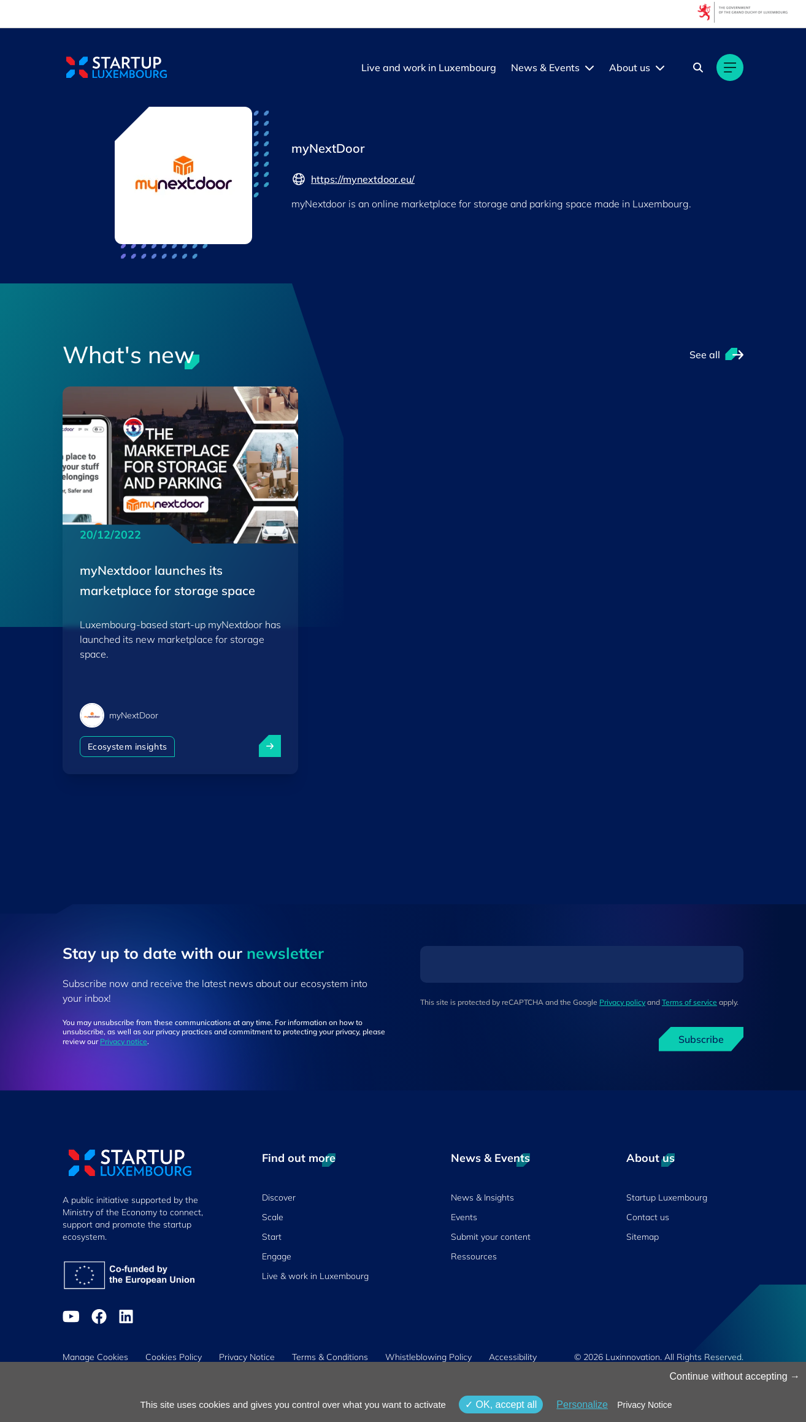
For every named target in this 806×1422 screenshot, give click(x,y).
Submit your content (491, 1236)
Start (272, 1236)
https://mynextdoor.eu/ (353, 179)
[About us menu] (660, 67)
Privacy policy (622, 1002)
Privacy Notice (247, 1356)
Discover (279, 1197)
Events (464, 1217)
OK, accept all (501, 1404)
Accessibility (513, 1356)
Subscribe (701, 1039)
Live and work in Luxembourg (428, 67)
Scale (272, 1217)
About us (629, 67)
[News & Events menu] (589, 67)
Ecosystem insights (127, 746)
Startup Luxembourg (666, 1197)
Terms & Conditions (330, 1356)
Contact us (647, 1217)
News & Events (545, 67)
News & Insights (482, 1197)
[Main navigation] (729, 67)
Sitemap (642, 1236)
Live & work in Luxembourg (315, 1276)
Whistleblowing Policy (428, 1356)
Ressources (474, 1256)
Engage (276, 1256)
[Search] (698, 67)
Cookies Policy (173, 1356)
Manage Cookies (95, 1356)
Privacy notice (123, 1041)
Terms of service (689, 1002)
